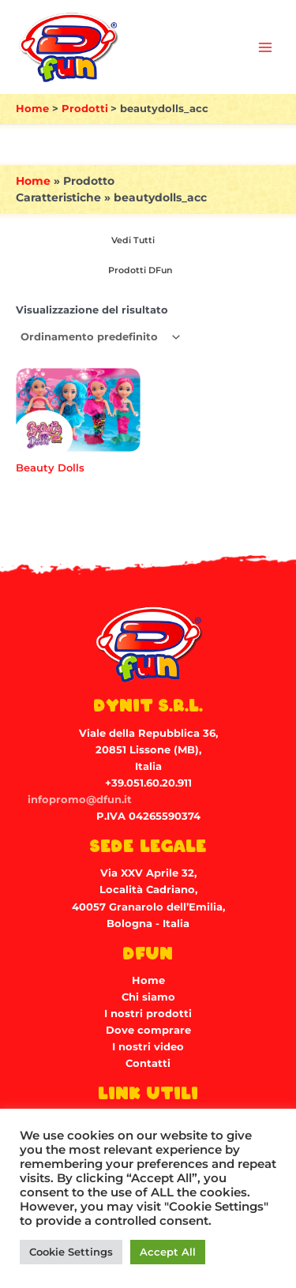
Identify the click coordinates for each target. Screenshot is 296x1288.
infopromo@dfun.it (80, 799)
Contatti (148, 1063)
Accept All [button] (168, 1251)
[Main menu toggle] (265, 47)
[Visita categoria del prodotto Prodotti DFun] (137, 271)
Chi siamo (148, 997)
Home (33, 181)
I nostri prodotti (148, 1014)
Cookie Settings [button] (71, 1251)
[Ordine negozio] (99, 337)
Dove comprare (148, 1030)
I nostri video (148, 1047)
